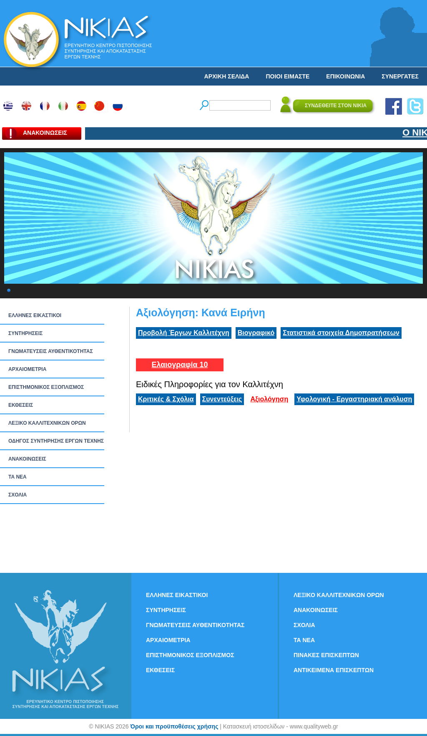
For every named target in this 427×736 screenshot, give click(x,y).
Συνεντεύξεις (222, 399)
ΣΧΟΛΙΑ (17, 495)
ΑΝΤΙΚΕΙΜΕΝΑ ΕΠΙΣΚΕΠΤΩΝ (334, 670)
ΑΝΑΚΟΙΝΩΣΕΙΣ (27, 459)
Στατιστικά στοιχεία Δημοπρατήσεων (341, 332)
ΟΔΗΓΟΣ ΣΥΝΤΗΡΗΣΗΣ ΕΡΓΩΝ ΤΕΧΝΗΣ (56, 441)
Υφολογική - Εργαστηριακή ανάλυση (354, 399)
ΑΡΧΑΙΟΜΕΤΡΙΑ (27, 369)
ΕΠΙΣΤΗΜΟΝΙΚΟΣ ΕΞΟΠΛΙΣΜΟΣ (46, 387)
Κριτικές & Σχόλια (166, 399)
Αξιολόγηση (269, 399)
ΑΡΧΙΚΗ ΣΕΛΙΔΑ (226, 76)
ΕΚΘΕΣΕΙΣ (20, 405)
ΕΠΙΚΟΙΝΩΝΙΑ (345, 76)
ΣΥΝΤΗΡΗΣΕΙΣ (25, 333)
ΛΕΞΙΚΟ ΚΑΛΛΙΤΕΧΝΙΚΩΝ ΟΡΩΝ (47, 423)
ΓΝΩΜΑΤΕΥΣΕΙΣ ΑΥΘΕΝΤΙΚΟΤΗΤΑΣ (50, 351)
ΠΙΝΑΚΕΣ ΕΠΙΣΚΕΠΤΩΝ (326, 655)
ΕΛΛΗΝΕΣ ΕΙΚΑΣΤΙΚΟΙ (34, 315)
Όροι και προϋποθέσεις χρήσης (174, 726)
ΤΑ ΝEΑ (17, 477)
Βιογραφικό (256, 332)
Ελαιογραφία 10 (179, 364)
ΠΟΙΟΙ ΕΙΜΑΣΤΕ (287, 76)
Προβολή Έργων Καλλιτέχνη (183, 332)
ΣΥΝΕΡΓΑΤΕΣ (400, 76)
